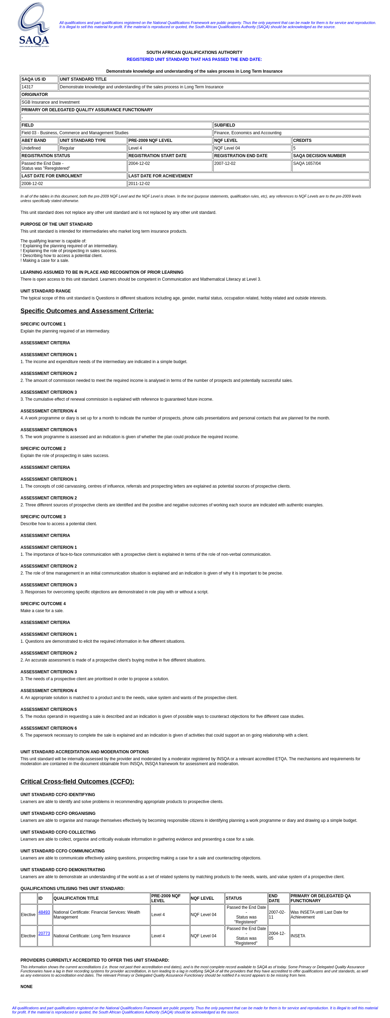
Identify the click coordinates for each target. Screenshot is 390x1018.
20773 (44, 933)
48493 (44, 912)
